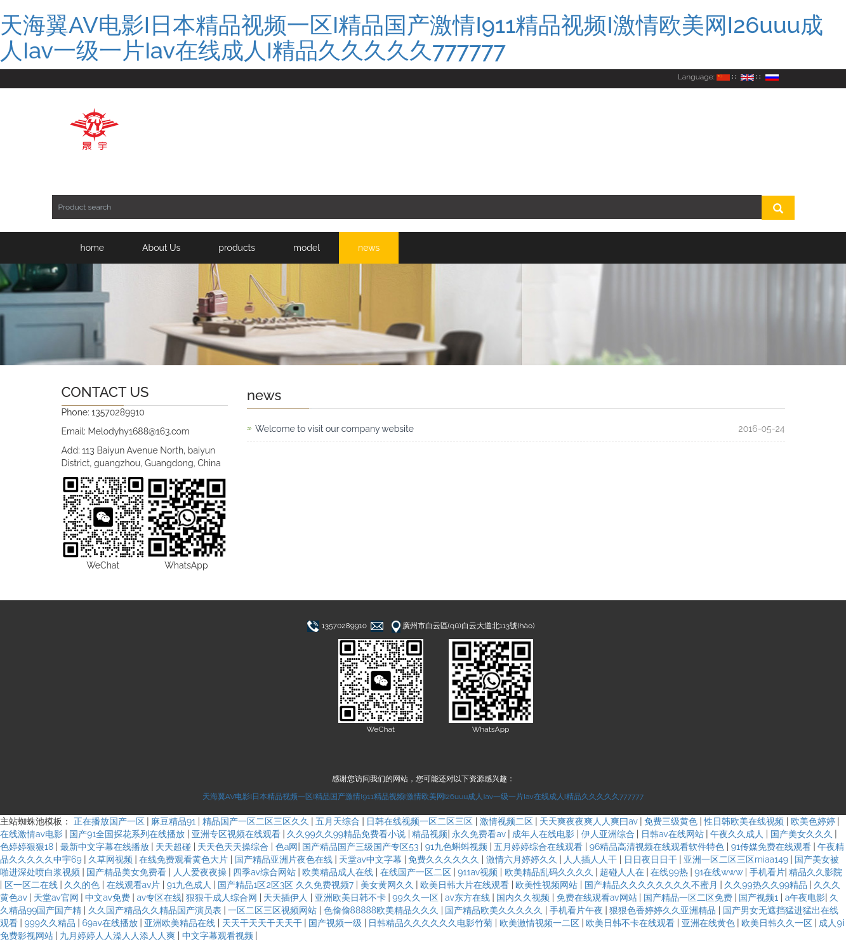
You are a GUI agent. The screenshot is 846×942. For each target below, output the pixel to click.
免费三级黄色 (672, 821)
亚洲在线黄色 (709, 923)
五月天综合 (338, 821)
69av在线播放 (111, 923)
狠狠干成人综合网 (223, 897)
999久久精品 (50, 923)
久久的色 (83, 885)
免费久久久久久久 (445, 859)
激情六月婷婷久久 (523, 859)
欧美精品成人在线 (339, 872)
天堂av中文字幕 (371, 859)
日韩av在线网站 (673, 834)
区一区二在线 (32, 885)
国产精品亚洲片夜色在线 (285, 859)
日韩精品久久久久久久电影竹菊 (431, 923)
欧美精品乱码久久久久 (550, 872)
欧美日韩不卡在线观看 (631, 923)
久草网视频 (111, 859)
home (93, 248)
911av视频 (479, 872)
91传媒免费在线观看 (772, 847)
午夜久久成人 (738, 834)
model (306, 248)
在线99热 (670, 872)
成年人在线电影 (544, 834)
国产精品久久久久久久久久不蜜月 (652, 885)
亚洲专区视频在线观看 (237, 834)
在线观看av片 (134, 885)
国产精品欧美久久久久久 (495, 910)
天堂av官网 (57, 897)
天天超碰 (174, 847)
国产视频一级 (336, 923)
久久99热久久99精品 (766, 885)
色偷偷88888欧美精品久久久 (382, 910)
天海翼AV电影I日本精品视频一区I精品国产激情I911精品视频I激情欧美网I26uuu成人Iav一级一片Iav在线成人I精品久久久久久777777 (411, 37)
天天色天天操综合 (234, 847)
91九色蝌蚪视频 (457, 847)
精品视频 (429, 834)
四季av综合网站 (265, 872)
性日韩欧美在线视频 (745, 821)
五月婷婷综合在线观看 (539, 847)
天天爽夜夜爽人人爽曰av (589, 821)
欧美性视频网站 (547, 885)
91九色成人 (190, 885)
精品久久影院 (815, 872)
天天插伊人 (286, 897)
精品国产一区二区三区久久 (257, 821)
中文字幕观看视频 (219, 936)
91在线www (719, 872)
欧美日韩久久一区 (778, 923)
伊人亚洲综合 (609, 834)
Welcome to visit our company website (334, 429)
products (236, 248)
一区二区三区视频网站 (273, 910)
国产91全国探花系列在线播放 (128, 834)
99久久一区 (416, 897)
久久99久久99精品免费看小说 (347, 834)
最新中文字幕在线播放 (106, 847)
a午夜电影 (805, 897)
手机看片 (767, 872)
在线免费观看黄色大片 (184, 859)
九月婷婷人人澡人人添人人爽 (119, 936)
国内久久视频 (524, 897)
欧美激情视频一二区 (540, 923)
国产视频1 (760, 897)
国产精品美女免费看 (127, 872)
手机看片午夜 (577, 910)
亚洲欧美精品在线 (181, 923)
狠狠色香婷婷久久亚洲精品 (663, 910)
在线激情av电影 (32, 834)
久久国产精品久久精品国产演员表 (156, 910)
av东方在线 (468, 897)
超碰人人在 (623, 872)
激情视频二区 (508, 821)
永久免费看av (480, 834)
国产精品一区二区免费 (689, 897)
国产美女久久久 (802, 834)
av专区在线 (159, 897)
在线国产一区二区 (417, 872)
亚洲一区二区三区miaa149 (737, 859)
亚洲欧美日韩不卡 (351, 897)
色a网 (286, 847)
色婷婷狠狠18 (28, 847)
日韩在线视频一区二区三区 (420, 821)
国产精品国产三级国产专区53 (361, 847)
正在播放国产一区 (110, 821)
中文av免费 (108, 897)
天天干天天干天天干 (263, 923)
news (369, 248)
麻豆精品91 (174, 821)
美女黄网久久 (388, 885)
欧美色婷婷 (814, 821)
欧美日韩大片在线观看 (466, 885)
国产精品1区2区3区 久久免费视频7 (286, 885)
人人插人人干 (591, 859)
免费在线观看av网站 (598, 897)
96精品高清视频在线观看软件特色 (658, 847)
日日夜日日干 (652, 859)
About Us (161, 248)
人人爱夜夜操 (201, 872)
